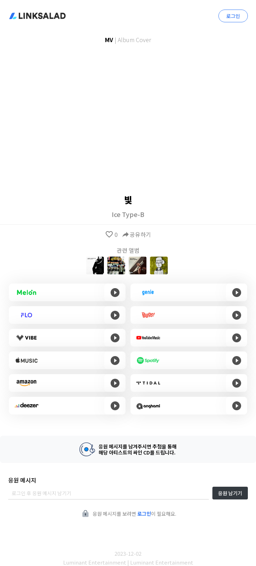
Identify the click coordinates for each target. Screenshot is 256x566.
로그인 (233, 15)
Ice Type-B (128, 214)
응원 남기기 (230, 493)
